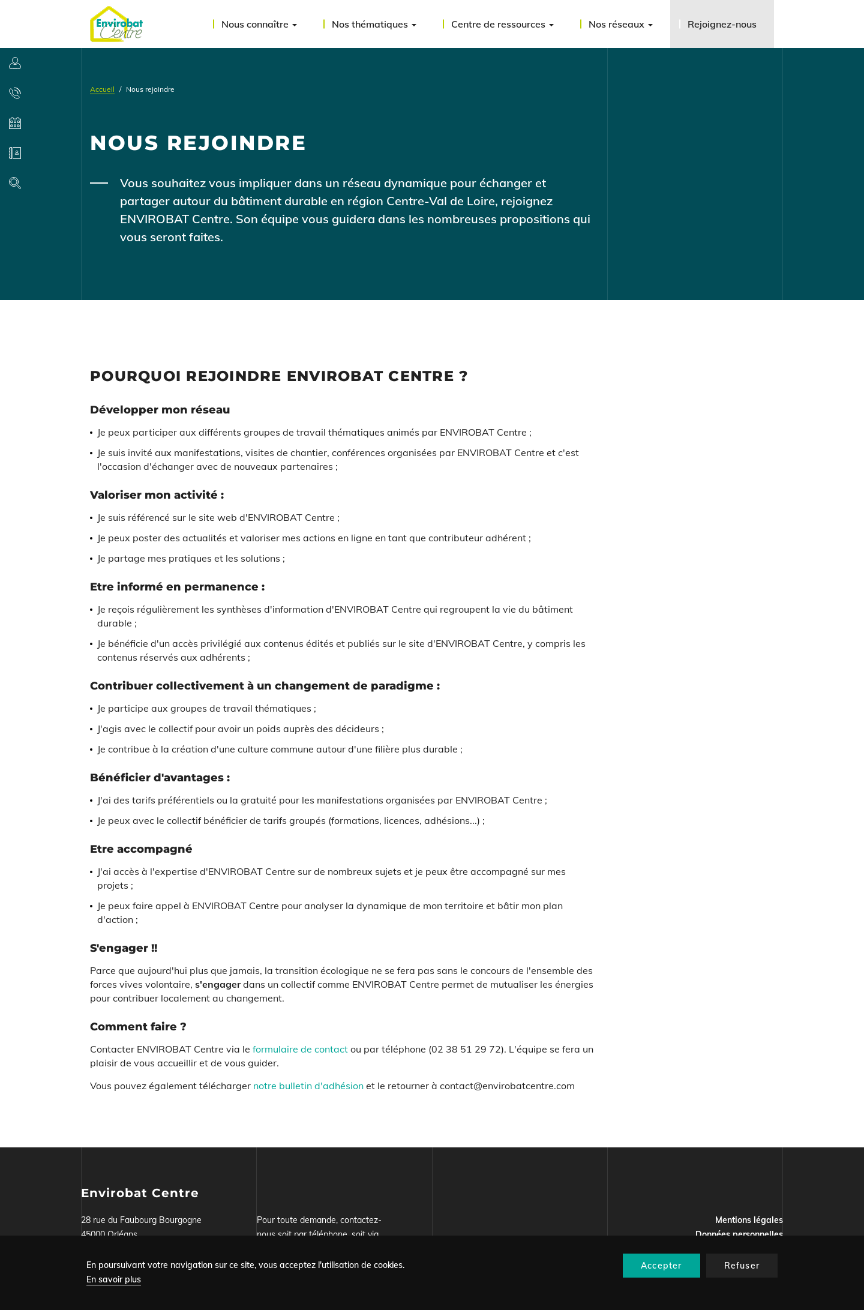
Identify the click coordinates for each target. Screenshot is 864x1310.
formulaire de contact (301, 1049)
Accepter (661, 1265)
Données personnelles (739, 1234)
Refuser (742, 1265)
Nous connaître (259, 24)
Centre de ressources (502, 24)
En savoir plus (113, 1279)
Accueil (102, 89)
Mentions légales (749, 1220)
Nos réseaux (621, 24)
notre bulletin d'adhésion (308, 1086)
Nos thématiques (374, 24)
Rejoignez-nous (722, 24)
